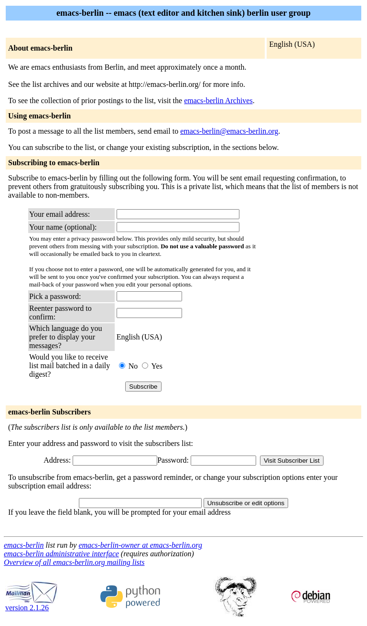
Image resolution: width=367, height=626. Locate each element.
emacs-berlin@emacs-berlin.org (229, 131)
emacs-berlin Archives (218, 100)
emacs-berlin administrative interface (61, 554)
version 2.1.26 (31, 604)
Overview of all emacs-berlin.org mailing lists (74, 562)
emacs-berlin (24, 545)
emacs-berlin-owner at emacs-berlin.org (140, 545)
